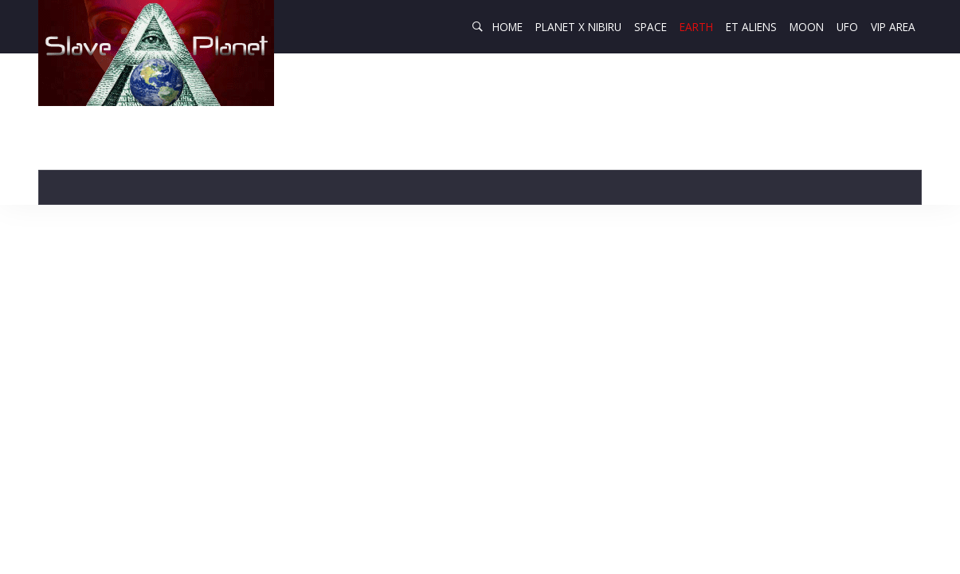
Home (507, 26)
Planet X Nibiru (578, 26)
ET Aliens (751, 26)
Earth (696, 26)
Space (650, 26)
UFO (847, 26)
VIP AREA (893, 26)
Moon (807, 26)
